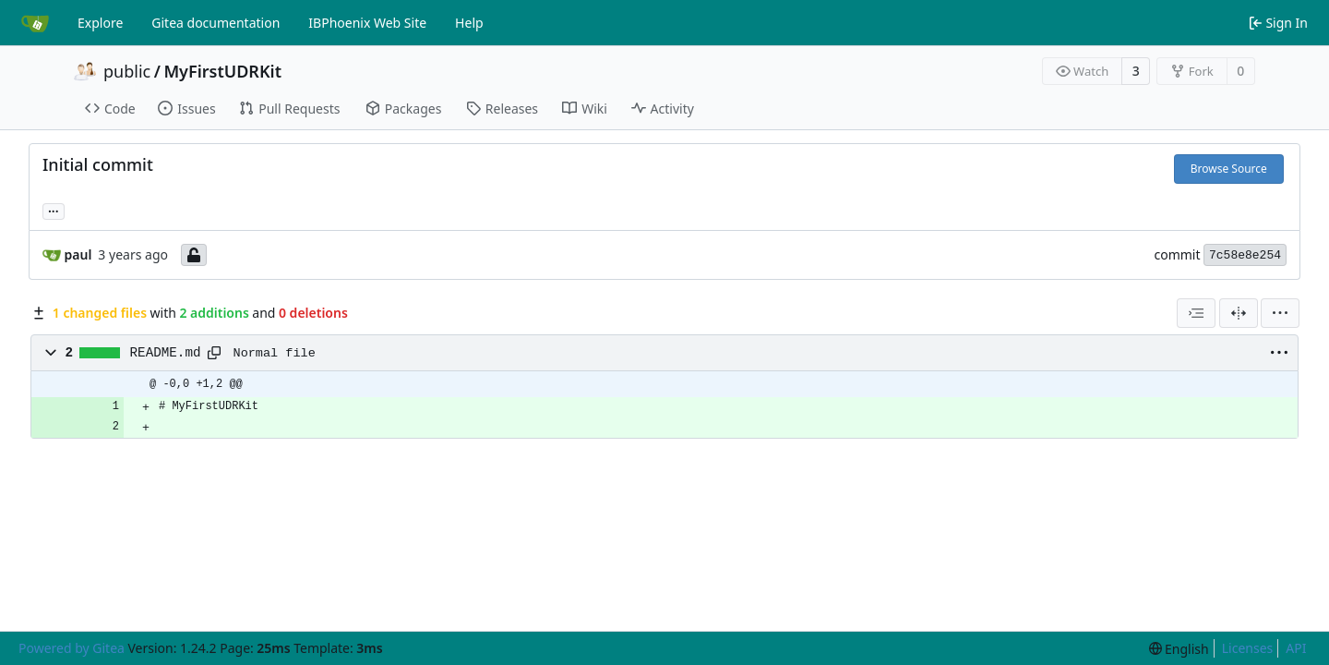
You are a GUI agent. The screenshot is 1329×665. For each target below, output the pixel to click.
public (126, 71)
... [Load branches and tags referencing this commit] (53, 209)
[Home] (35, 23)
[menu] (1280, 313)
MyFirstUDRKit (222, 71)
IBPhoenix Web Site (367, 22)
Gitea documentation (215, 22)
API (1296, 648)
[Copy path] (214, 353)
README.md (165, 352)
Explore (100, 22)
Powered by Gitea (71, 648)
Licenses (1248, 648)
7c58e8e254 (1245, 255)
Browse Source (1229, 168)
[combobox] (1196, 313)
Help (469, 22)
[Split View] (1238, 313)
